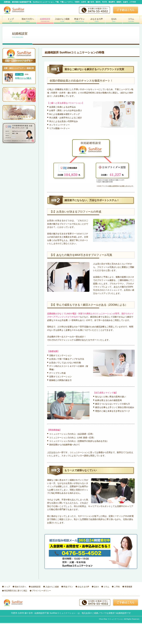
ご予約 (117, 587)
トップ (10, 21)
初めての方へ (27, 21)
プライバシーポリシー (41, 591)
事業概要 (128, 587)
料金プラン (79, 21)
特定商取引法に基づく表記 (15, 591)
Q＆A (113, 21)
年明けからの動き (23, 79)
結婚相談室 (45, 21)
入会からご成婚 (62, 21)
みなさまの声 (96, 21)
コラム (131, 21)
